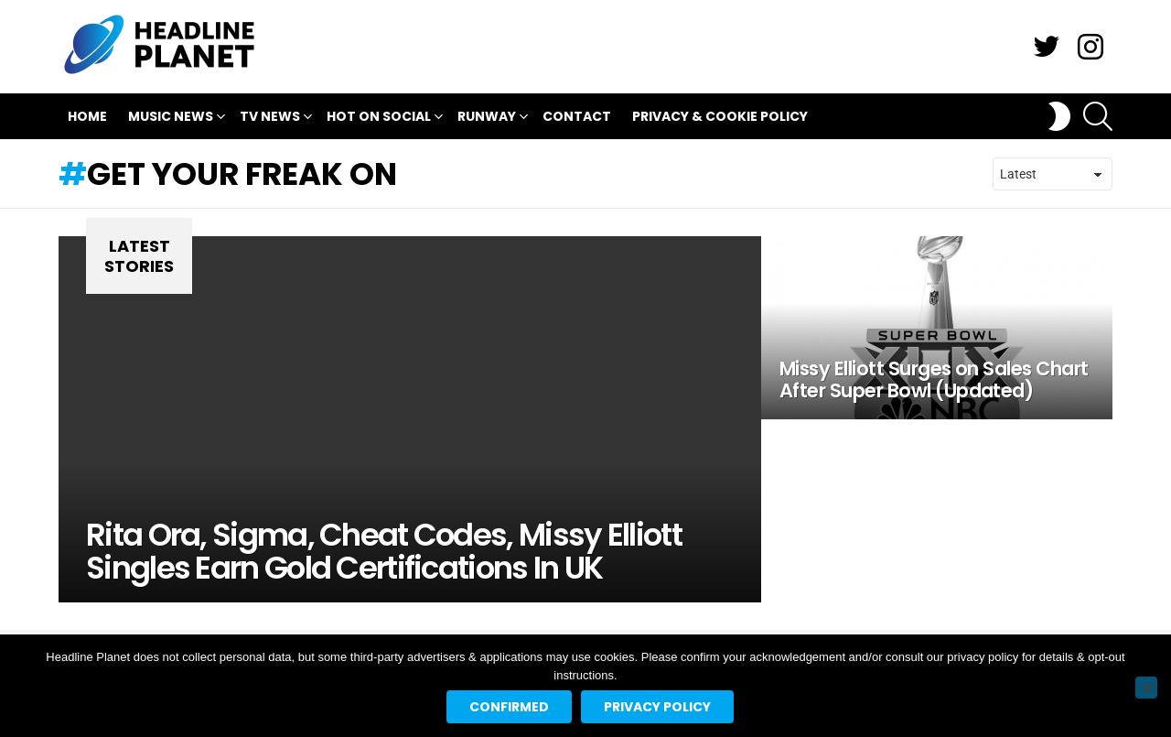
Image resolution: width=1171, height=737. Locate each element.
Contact (577, 116)
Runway (486, 118)
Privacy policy (657, 707)
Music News (170, 118)
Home (87, 116)
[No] (1146, 688)
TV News (270, 118)
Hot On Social (379, 118)
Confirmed (509, 707)
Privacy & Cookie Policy (720, 116)
